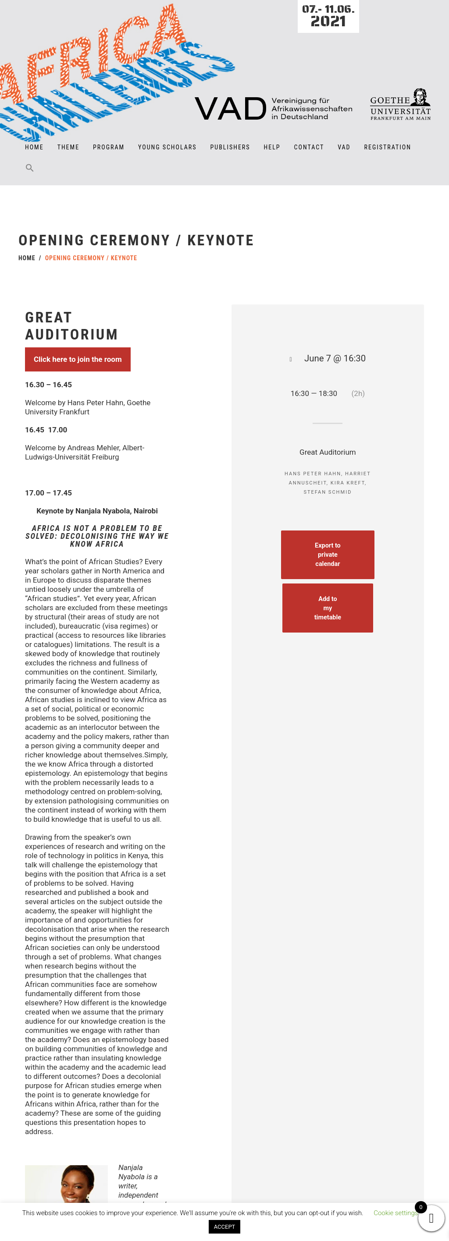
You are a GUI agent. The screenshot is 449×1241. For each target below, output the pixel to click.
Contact (309, 147)
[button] (30, 174)
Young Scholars (167, 147)
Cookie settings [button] (396, 1213)
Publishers (230, 147)
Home (34, 147)
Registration (387, 147)
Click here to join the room (78, 342)
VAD (344, 147)
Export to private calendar (330, 554)
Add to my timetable (329, 606)
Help (272, 147)
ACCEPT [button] (224, 1226)
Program (109, 147)
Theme (68, 147)
